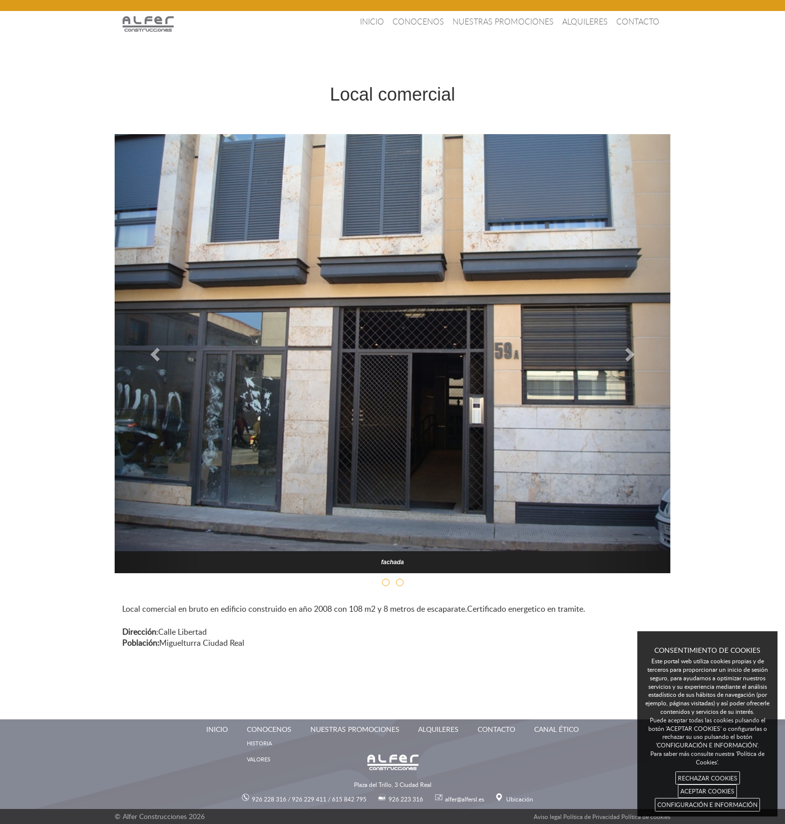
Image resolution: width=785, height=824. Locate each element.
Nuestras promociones (503, 21)
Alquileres (585, 21)
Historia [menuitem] (259, 743)
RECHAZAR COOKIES (707, 778)
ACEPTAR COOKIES (707, 791)
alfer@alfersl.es (464, 799)
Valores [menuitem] (258, 759)
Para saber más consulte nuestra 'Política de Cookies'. (707, 757)
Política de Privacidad (591, 816)
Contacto (637, 21)
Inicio (372, 21)
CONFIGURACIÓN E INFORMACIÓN (707, 804)
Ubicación (519, 799)
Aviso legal (548, 816)
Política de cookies (645, 816)
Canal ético (556, 729)
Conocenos (418, 21)
